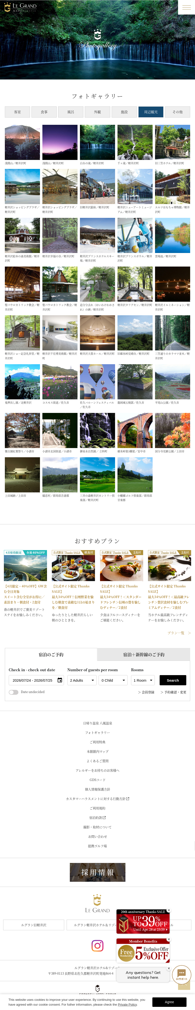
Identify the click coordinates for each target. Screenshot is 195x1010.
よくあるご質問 (97, 760)
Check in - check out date (32, 669)
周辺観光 (151, 111)
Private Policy (127, 1004)
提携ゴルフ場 (97, 846)
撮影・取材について (97, 827)
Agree (169, 1002)
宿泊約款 (97, 817)
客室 (17, 111)
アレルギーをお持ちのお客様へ (97, 770)
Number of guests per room (81, 669)
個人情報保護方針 (97, 789)
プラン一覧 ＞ (179, 632)
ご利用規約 (97, 808)
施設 (124, 111)
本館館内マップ (98, 751)
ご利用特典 (97, 742)
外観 (97, 111)
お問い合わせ (97, 836)
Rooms (137, 669)
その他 (177, 111)
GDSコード (98, 779)
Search (173, 680)
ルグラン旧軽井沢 (33, 925)
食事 (44, 111)
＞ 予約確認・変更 (173, 692)
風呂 (70, 111)
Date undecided (27, 691)
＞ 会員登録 (146, 692)
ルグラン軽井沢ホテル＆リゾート (97, 925)
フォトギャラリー (97, 732)
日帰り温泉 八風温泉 (97, 723)
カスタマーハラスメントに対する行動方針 (97, 798)
